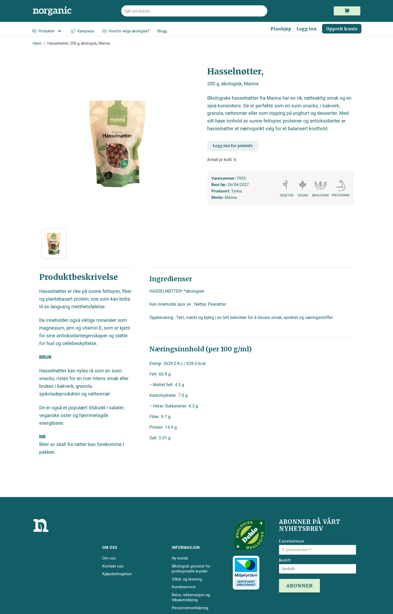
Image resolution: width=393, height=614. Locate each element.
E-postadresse (291, 541)
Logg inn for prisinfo (233, 145)
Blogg (162, 31)
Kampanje (82, 31)
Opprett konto (341, 28)
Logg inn (307, 28)
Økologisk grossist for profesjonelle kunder (191, 569)
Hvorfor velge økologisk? (125, 31)
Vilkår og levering (187, 579)
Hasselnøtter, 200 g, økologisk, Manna (78, 43)
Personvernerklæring (190, 607)
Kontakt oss (112, 566)
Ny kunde (180, 558)
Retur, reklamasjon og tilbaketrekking (191, 597)
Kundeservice (184, 586)
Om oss (109, 558)
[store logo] (74, 11)
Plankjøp (281, 28)
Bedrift (285, 560)
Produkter (47, 31)
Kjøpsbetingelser (117, 573)
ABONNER (299, 586)
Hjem (37, 43)
